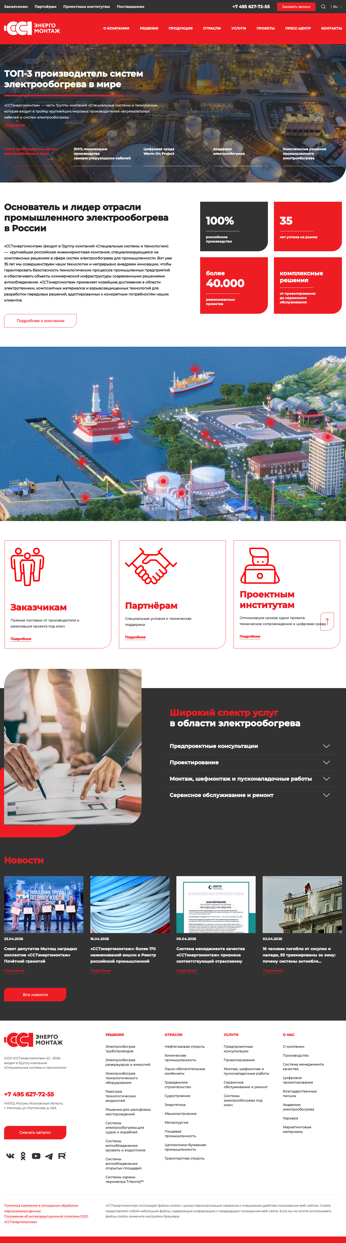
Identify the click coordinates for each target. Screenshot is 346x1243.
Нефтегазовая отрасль (185, 1046)
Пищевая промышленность (180, 1133)
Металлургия (176, 1122)
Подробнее (14, 125)
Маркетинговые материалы (297, 1129)
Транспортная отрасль (184, 1158)
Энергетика (175, 1105)
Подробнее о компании (40, 321)
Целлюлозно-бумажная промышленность (185, 1147)
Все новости (35, 994)
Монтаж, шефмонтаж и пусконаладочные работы (246, 1071)
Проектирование (239, 1060)
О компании (293, 1046)
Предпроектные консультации (238, 1048)
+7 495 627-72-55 (251, 6)
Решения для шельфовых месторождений (128, 1111)
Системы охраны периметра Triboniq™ (124, 1179)
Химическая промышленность (180, 1057)
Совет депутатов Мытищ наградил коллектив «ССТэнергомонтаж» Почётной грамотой (40, 955)
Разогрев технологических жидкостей (120, 1096)
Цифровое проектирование (298, 1080)
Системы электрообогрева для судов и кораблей (124, 1127)
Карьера (290, 1118)
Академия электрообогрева (298, 1107)
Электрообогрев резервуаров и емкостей (127, 1062)
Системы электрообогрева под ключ (243, 1100)
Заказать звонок (296, 7)
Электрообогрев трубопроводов (120, 1048)
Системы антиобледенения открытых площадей (123, 1163)
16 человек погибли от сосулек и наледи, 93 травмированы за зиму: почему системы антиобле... (299, 955)
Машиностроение (181, 1113)
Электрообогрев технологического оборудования (121, 1078)
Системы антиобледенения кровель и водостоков (125, 1145)
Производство (296, 1055)
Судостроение (177, 1096)
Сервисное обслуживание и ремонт (246, 1084)
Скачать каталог (35, 1132)
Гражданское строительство (178, 1084)
